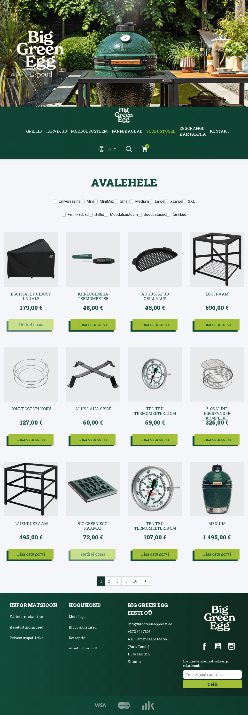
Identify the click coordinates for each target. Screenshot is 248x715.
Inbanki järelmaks (26, 648)
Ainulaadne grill (83, 648)
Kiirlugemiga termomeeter (93, 296)
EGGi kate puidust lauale (31, 296)
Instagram (231, 646)
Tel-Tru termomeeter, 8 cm (155, 526)
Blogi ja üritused (83, 627)
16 (135, 580)
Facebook (204, 646)
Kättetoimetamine (26, 616)
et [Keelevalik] (110, 149)
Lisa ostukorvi (93, 324)
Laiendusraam (31, 523)
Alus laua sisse (93, 408)
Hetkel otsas (31, 324)
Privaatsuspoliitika (27, 638)
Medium (217, 523)
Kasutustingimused (26, 627)
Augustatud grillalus (155, 296)
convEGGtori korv (31, 408)
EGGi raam (217, 294)
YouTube (218, 646)
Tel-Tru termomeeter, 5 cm (155, 411)
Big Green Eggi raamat (93, 526)
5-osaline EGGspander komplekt (217, 411)
